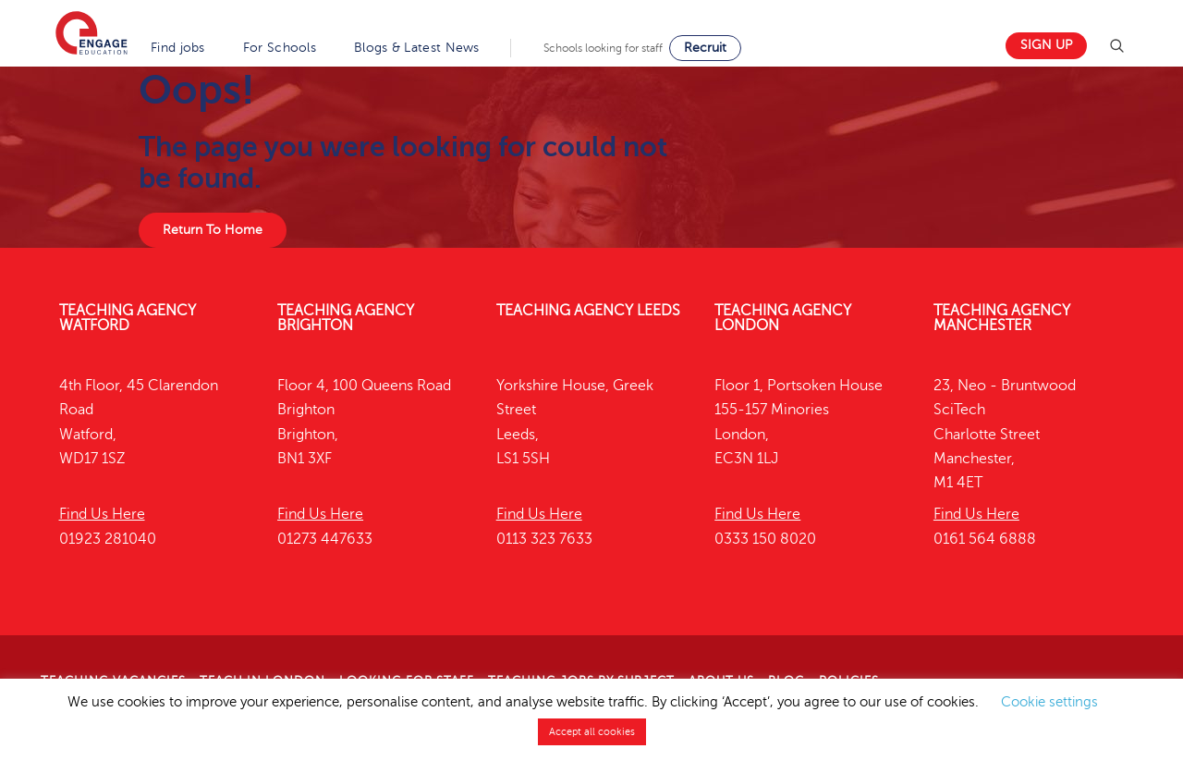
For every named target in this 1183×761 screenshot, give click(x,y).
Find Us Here (102, 514)
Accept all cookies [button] (592, 732)
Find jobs (178, 48)
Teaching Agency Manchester (1001, 318)
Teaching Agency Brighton (345, 318)
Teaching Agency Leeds (588, 310)
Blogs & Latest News (417, 48)
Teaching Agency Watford (127, 318)
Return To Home (212, 230)
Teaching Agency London (782, 318)
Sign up (1046, 45)
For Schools (279, 48)
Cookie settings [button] (1049, 701)
